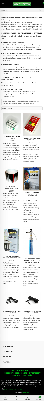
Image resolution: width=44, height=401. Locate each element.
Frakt (12, 371)
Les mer (39, 387)
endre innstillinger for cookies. (13, 389)
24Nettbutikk (25, 393)
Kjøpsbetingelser (25, 371)
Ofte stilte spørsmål (22, 375)
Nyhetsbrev (34, 373)
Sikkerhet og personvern (15, 373)
